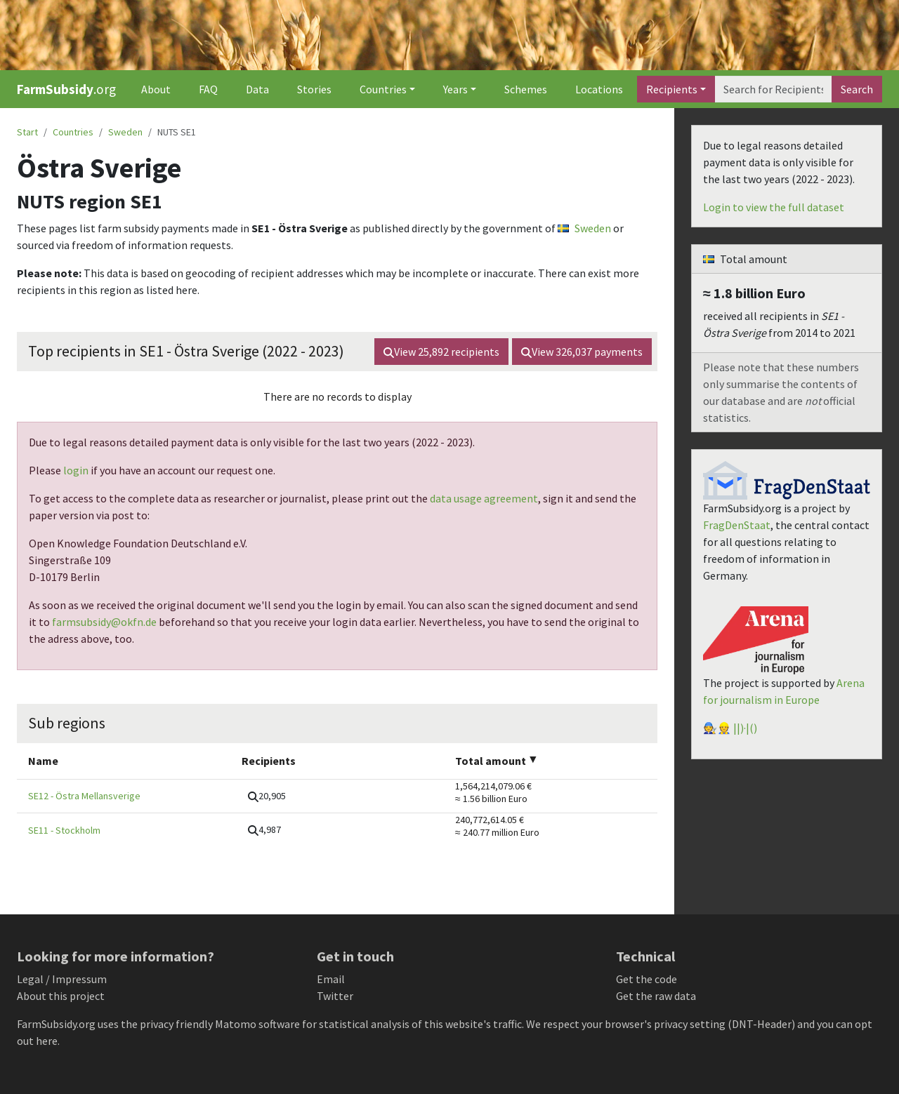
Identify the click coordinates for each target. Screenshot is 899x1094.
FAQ (208, 89)
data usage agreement (484, 498)
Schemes (525, 89)
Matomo (235, 1024)
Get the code (646, 979)
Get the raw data (656, 996)
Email (331, 979)
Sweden (125, 132)
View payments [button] (582, 352)
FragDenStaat (736, 525)
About (156, 89)
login (75, 470)
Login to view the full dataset (773, 207)
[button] (267, 796)
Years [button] (455, 89)
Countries (73, 132)
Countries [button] (383, 89)
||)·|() (745, 728)
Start (27, 132)
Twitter (335, 996)
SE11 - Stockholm (64, 830)
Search (857, 89)
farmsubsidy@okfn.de (104, 622)
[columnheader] (123, 761)
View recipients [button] (441, 352)
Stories (314, 89)
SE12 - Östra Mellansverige (84, 795)
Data (257, 89)
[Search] (773, 89)
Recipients (671, 89)
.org (66, 89)
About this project (61, 996)
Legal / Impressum (62, 979)
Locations (599, 89)
